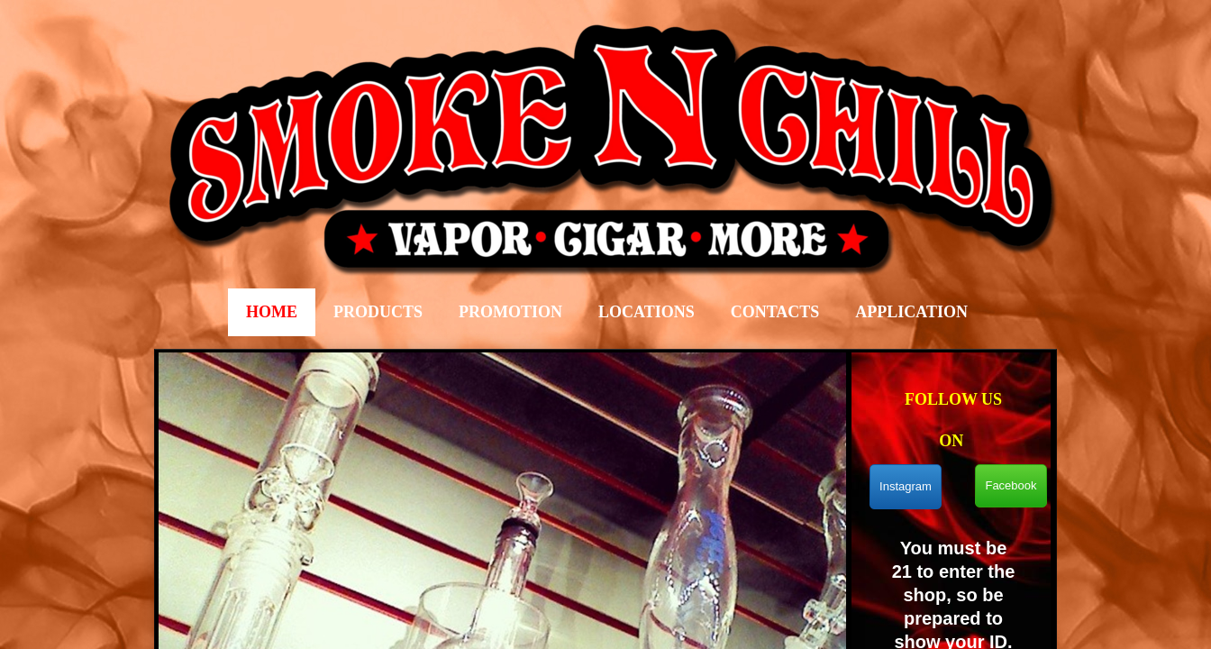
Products (378, 312)
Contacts (775, 312)
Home (271, 312)
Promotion (510, 312)
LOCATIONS (646, 312)
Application (911, 312)
